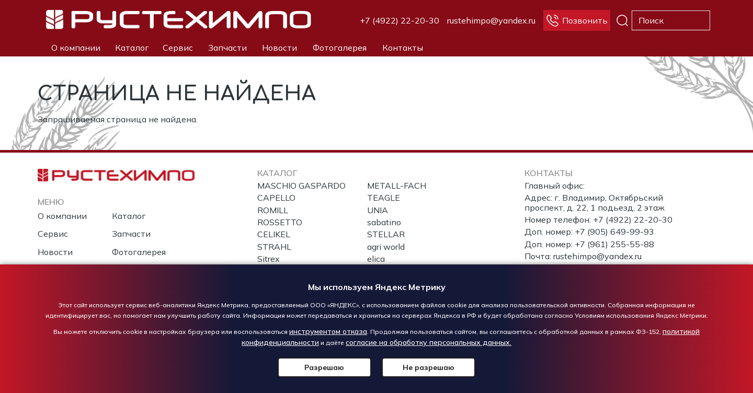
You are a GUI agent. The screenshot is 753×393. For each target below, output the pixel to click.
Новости (279, 47)
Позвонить (585, 20)
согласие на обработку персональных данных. (428, 342)
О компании (75, 47)
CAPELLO (276, 197)
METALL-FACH (396, 185)
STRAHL (274, 246)
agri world (386, 246)
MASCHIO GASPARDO (301, 185)
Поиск (622, 20)
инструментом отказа (328, 331)
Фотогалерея (340, 47)
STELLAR (386, 234)
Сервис (178, 47)
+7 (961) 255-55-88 (614, 244)
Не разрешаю (426, 367)
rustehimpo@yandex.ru (491, 20)
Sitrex (268, 258)
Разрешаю (327, 367)
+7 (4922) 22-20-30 (399, 20)
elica (376, 258)
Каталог (132, 47)
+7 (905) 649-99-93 (614, 231)
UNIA (377, 210)
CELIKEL (273, 234)
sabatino (384, 222)
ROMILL (272, 210)
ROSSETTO (279, 222)
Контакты (402, 47)
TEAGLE (383, 197)
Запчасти (227, 47)
